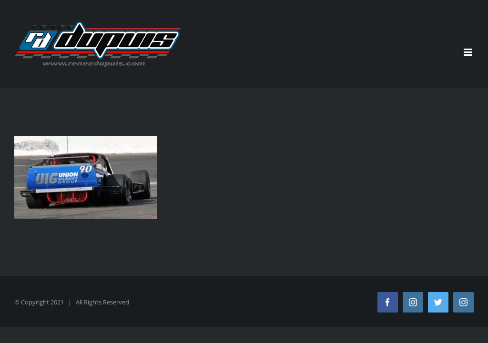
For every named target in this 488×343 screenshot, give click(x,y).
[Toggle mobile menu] (469, 52)
